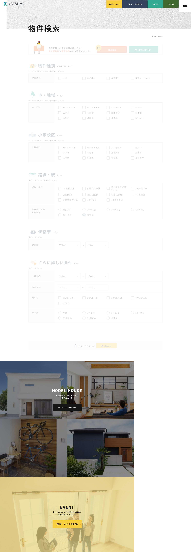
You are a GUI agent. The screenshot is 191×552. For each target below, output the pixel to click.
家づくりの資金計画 (122, 482)
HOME (59, 475)
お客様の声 (92, 504)
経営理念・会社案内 (98, 479)
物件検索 (60, 479)
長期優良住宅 (64, 512)
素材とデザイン (65, 501)
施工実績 (92, 493)
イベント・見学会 (95, 497)
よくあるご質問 (143, 475)
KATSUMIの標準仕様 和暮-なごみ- (71, 497)
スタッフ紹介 (95, 482)
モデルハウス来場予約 (113, 4)
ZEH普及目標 (142, 486)
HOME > (154, 36)
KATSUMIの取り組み (98, 486)
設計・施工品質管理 (122, 486)
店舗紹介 (141, 479)
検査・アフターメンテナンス (125, 490)
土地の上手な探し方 (122, 479)
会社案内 (92, 475)
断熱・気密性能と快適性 (68, 508)
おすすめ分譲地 (62, 490)
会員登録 (60, 482)
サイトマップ (142, 497)
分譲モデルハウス (63, 486)
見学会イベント (87, 4)
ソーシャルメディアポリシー (147, 493)
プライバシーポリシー (145, 490)
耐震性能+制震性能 (66, 504)
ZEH (61, 515)
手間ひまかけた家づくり (65, 493)
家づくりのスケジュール (124, 493)
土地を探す (164, 4)
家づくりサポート (119, 475)
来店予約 (139, 4)
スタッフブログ (143, 482)
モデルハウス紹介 (95, 501)
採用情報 (94, 490)
